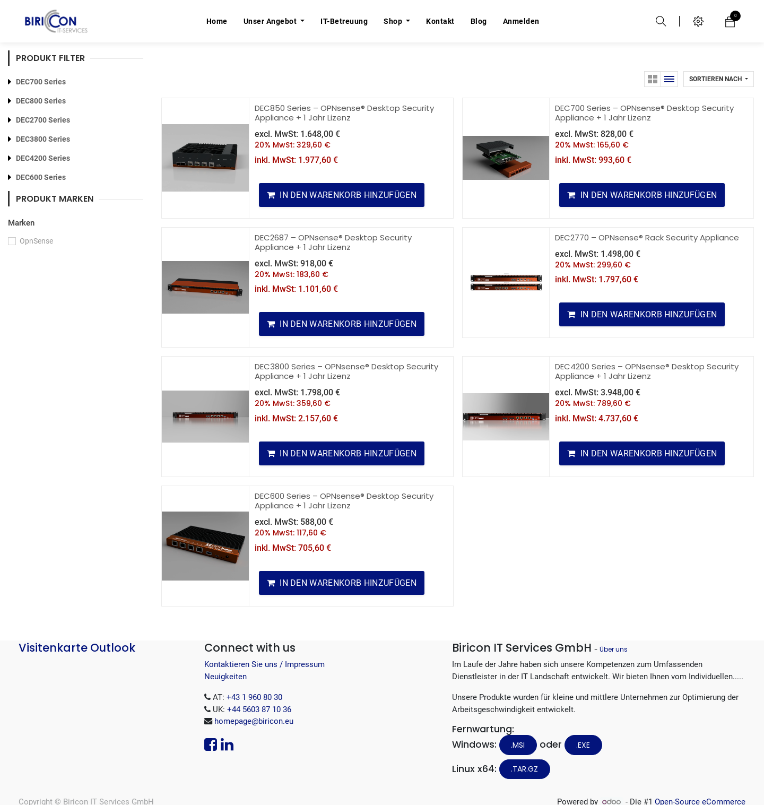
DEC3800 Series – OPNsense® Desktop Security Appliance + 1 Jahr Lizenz (346, 371)
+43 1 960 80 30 (254, 697)
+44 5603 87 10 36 (259, 709)
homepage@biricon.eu (253, 721)
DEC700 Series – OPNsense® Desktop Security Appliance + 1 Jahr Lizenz (644, 112)
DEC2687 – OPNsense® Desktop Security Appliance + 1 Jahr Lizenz (333, 242)
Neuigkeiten (225, 676)
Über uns (614, 649)
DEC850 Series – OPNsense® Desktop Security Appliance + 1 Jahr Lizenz (344, 112)
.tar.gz (524, 769)
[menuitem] (217, 21)
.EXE (583, 745)
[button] (718, 79)
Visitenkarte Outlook (77, 647)
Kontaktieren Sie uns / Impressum (264, 664)
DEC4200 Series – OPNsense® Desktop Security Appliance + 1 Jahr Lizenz (647, 371)
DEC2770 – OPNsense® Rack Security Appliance (647, 237)
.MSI (518, 745)
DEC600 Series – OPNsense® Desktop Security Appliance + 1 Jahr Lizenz (344, 500)
